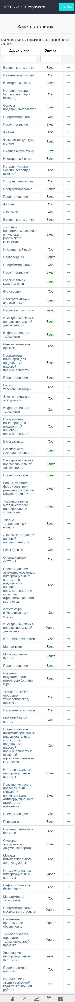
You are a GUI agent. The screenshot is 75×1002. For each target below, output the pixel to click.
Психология (12, 821)
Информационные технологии (16, 334)
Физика (8, 132)
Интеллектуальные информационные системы (17, 773)
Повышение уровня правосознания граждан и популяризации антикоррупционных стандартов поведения (18, 795)
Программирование (17, 117)
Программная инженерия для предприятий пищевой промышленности (16, 363)
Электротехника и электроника (16, 300)
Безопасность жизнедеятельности (17, 450)
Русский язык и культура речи (14, 281)
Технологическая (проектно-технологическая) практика (16, 697)
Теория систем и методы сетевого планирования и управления (15, 507)
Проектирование (15, 124)
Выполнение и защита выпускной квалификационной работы (17, 984)
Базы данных (13, 441)
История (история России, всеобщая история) (16, 94)
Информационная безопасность (16, 887)
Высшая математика (18, 67)
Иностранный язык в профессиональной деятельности (18, 321)
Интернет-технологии (19, 639)
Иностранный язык (17, 83)
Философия (12, 291)
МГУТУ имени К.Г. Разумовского (25, 7)
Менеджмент (12, 646)
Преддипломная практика (15, 969)
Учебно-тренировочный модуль (14, 523)
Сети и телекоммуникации (17, 387)
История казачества (18, 181)
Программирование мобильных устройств (19, 909)
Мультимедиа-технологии (13, 898)
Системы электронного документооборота (17, 844)
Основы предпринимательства (19, 107)
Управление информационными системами (17, 956)
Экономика (11, 212)
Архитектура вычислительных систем (15, 612)
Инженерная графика (19, 75)
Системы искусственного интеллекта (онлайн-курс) (18, 679)
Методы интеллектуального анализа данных (17, 859)
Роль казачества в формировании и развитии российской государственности (19, 488)
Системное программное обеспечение (13, 923)
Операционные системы (14, 559)
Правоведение (14, 257)
